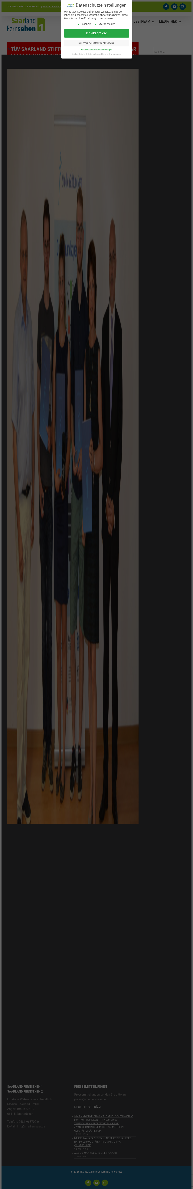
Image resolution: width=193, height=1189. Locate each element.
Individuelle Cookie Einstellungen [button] (96, 50)
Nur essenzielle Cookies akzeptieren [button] (96, 43)
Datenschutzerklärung (98, 54)
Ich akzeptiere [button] (96, 33)
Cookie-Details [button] (79, 54)
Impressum (116, 54)
